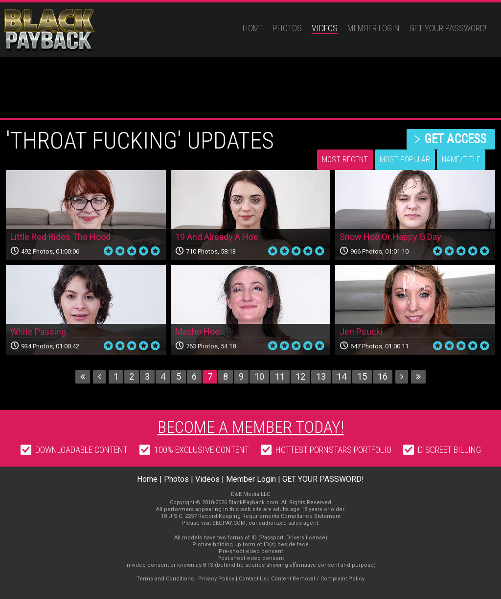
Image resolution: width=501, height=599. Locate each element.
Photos (287, 28)
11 (280, 376)
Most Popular (405, 159)
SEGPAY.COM (229, 523)
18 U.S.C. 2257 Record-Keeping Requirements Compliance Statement (251, 516)
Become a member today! (251, 427)
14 (341, 376)
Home (253, 28)
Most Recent (345, 159)
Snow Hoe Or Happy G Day (390, 237)
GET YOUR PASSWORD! (448, 28)
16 (382, 376)
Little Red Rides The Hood (60, 237)
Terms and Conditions (165, 579)
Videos (325, 28)
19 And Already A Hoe (216, 237)
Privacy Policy (216, 579)
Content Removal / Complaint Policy (317, 579)
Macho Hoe (197, 331)
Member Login (373, 28)
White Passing (38, 331)
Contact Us (253, 579)
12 (300, 376)
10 (259, 376)
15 (362, 376)
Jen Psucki (361, 331)
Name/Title (461, 159)
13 (321, 376)
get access (455, 139)
